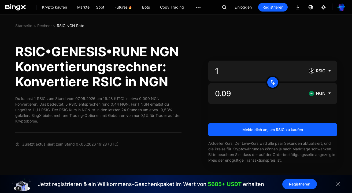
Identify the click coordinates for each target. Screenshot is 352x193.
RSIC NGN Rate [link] (70, 25)
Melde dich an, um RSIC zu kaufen (272, 129)
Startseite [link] (23, 25)
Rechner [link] (44, 25)
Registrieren (272, 7)
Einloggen (243, 7)
